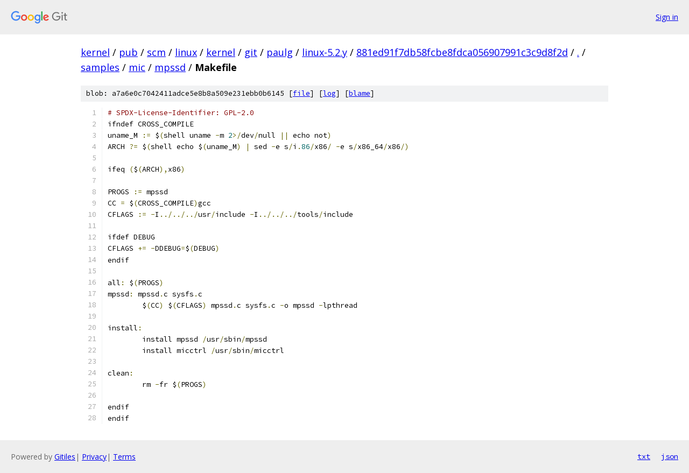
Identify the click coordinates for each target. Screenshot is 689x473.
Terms (124, 456)
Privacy (94, 456)
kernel (95, 52)
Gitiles (64, 456)
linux (186, 52)
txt (643, 456)
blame (359, 93)
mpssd (170, 67)
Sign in (667, 17)
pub (128, 52)
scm (156, 52)
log (329, 93)
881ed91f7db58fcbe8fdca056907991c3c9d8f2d (462, 52)
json (669, 456)
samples (100, 67)
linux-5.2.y (324, 52)
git (250, 52)
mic (137, 67)
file (301, 93)
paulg (279, 52)
